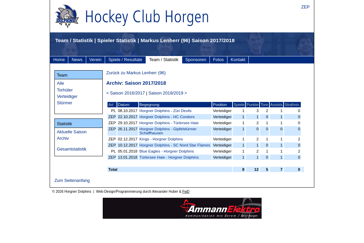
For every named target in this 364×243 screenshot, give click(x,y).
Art (110, 105)
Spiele (239, 105)
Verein (95, 59)
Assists (276, 105)
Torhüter (65, 89)
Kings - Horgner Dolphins (161, 139)
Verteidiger (67, 96)
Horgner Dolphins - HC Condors (167, 117)
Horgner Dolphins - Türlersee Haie (169, 123)
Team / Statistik (163, 59)
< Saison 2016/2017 (125, 93)
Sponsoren (195, 59)
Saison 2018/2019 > (167, 93)
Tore (264, 105)
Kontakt (237, 59)
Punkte (252, 105)
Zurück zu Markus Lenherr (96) (136, 72)
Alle (60, 83)
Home (59, 59)
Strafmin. (292, 105)
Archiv (63, 138)
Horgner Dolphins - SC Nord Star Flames (175, 145)
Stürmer (64, 102)
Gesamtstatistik (71, 149)
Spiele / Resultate (125, 59)
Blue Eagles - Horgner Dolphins (167, 151)
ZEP (305, 6)
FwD (185, 191)
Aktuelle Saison (72, 131)
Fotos (218, 59)
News (77, 59)
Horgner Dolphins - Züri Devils (166, 111)
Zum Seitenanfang (72, 180)
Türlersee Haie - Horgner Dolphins (169, 157)
